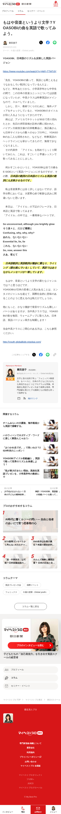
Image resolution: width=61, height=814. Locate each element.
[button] (33, 398)
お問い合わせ (30, 762)
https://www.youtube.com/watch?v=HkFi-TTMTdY (29, 71)
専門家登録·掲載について (30, 743)
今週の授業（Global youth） (23, 50)
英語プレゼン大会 (13, 585)
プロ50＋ (30, 779)
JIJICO (30, 783)
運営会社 (30, 748)
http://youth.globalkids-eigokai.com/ (22, 341)
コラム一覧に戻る (30, 606)
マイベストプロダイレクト (30, 775)
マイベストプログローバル (30, 788)
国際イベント (33, 585)
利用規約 (30, 752)
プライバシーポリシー (29, 757)
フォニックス (11, 592)
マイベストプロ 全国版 (30, 766)
